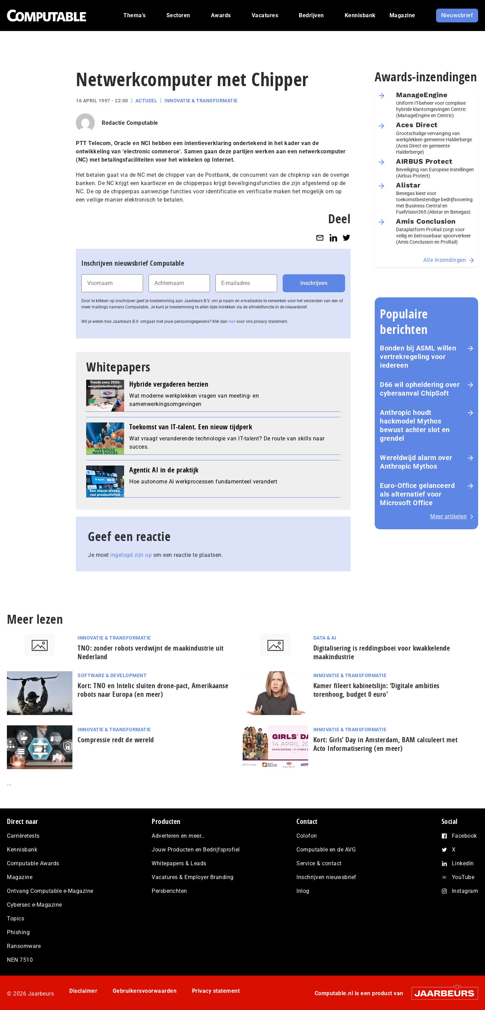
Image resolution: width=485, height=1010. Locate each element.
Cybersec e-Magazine (34, 904)
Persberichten (169, 891)
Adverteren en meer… (178, 836)
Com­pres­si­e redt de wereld (116, 739)
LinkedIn (463, 863)
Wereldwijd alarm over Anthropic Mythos (416, 461)
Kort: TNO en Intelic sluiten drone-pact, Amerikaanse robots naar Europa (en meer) (153, 690)
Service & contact (319, 863)
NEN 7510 (20, 960)
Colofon (306, 836)
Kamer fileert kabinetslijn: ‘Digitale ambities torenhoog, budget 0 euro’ (376, 690)
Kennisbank (22, 849)
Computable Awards (33, 863)
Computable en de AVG (326, 849)
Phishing (18, 932)
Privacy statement (216, 991)
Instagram (465, 891)
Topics (15, 918)
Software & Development (112, 675)
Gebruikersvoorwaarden (145, 991)
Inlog (303, 891)
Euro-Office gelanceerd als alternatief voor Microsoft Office (417, 494)
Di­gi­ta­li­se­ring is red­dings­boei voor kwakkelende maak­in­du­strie (381, 652)
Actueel (146, 100)
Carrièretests (23, 836)
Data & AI (324, 638)
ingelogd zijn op (131, 555)
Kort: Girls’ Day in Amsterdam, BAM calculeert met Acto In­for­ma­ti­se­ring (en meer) (385, 744)
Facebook (464, 836)
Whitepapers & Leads (179, 863)
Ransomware (24, 946)
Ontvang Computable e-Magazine (50, 891)
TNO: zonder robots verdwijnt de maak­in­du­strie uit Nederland (151, 652)
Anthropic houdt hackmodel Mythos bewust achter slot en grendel (415, 425)
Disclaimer (83, 991)
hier (232, 321)
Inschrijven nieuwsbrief (326, 877)
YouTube (463, 877)
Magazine (19, 877)
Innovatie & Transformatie (201, 100)
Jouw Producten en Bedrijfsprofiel (196, 849)
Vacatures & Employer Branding (193, 877)
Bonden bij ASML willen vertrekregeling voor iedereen (418, 356)
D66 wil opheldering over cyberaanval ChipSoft (419, 388)
